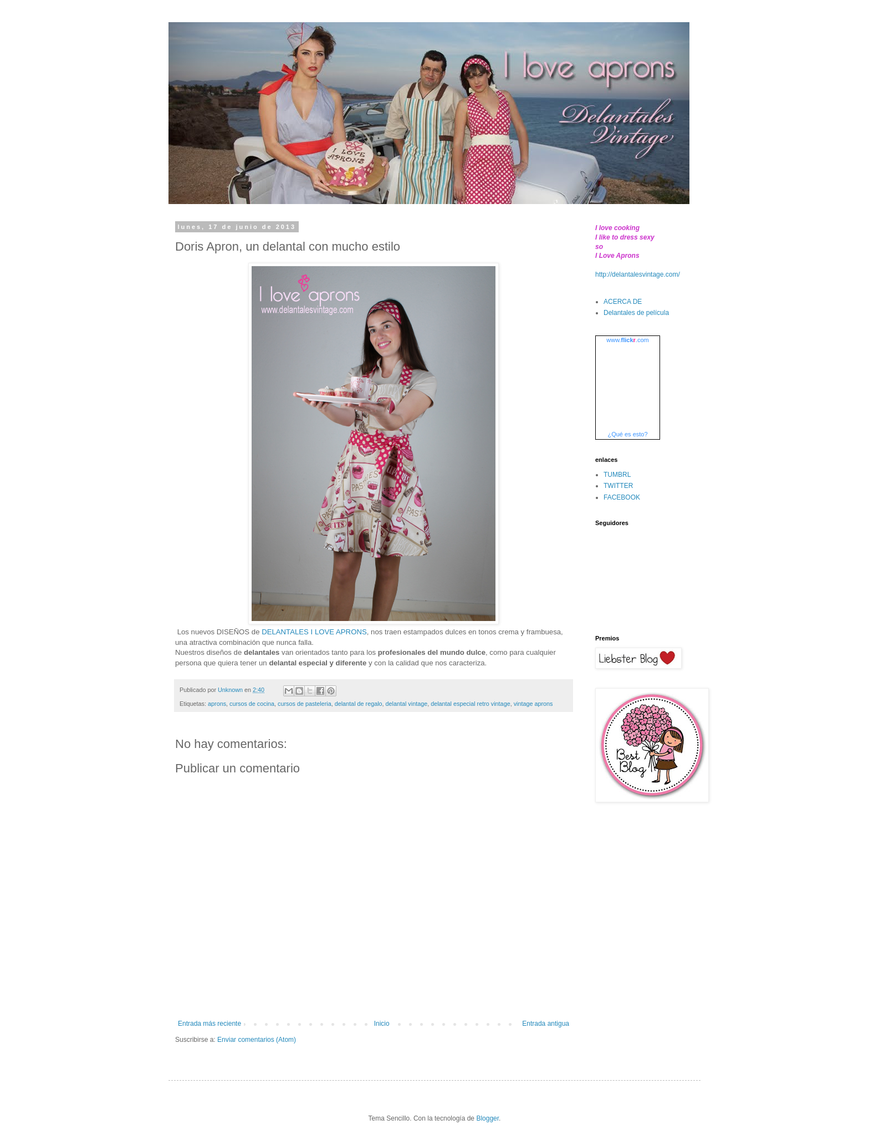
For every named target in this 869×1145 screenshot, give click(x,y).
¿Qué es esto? (627, 434)
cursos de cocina (251, 703)
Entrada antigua (545, 1023)
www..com (627, 340)
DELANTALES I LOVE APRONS (314, 632)
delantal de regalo (358, 703)
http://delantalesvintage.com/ (637, 274)
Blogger (487, 1118)
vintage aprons (533, 703)
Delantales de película (636, 313)
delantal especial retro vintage (470, 703)
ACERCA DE (623, 302)
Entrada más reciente (209, 1023)
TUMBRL (617, 475)
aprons (217, 703)
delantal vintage (407, 703)
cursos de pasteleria (304, 703)
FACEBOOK (622, 497)
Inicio (382, 1023)
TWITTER (618, 486)
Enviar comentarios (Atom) (256, 1040)
